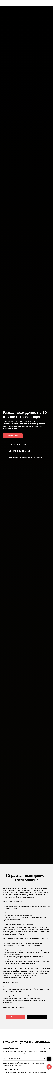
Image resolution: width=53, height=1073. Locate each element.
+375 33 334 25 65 (17, 444)
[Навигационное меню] (49, 3)
